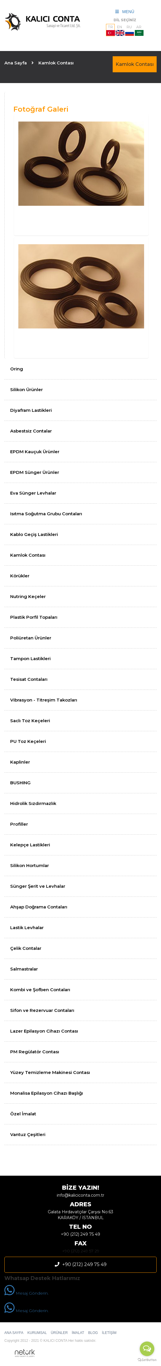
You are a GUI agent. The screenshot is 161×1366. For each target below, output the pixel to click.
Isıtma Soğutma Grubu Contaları (46, 513)
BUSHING (20, 782)
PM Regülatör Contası (34, 1051)
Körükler (19, 576)
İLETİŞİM (109, 1333)
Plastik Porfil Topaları (33, 617)
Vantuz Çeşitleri (27, 1134)
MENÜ (124, 11)
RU (129, 30)
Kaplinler (20, 762)
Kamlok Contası (135, 64)
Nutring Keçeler (28, 596)
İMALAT (78, 1333)
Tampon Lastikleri (30, 658)
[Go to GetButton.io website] (147, 1360)
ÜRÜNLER (59, 1333)
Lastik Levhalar (27, 927)
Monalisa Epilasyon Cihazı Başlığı (46, 1093)
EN (120, 30)
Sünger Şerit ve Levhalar (37, 886)
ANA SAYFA (13, 1333)
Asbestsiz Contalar (31, 431)
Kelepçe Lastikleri (30, 845)
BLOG (93, 1333)
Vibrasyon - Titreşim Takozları (43, 700)
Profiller (19, 824)
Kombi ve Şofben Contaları (40, 989)
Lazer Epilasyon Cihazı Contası (44, 1031)
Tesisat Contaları (28, 679)
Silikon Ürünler (26, 389)
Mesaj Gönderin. (26, 1293)
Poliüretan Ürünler (30, 638)
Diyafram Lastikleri (31, 410)
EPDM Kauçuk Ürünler (34, 451)
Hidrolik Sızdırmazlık (33, 803)
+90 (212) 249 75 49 (80, 1234)
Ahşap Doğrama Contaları (38, 907)
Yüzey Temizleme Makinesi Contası (50, 1072)
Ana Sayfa (15, 63)
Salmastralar (24, 969)
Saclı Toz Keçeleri (30, 720)
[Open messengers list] (147, 1349)
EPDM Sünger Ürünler (34, 472)
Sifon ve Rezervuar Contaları (42, 1010)
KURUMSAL (37, 1333)
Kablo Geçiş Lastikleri (34, 534)
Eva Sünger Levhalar (33, 493)
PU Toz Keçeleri (28, 741)
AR (139, 30)
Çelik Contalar (25, 948)
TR (110, 30)
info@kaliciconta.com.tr (80, 1195)
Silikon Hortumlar (29, 865)
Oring (16, 369)
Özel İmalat (23, 1114)
